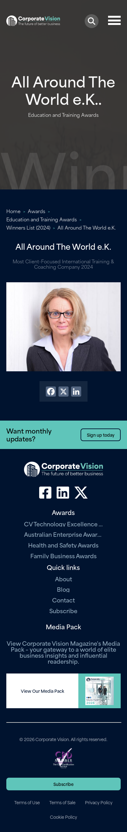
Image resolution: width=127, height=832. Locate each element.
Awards (36, 211)
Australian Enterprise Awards (63, 534)
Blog (63, 589)
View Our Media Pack (42, 690)
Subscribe (63, 611)
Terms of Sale (62, 802)
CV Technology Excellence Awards (63, 524)
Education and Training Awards (41, 219)
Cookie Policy (63, 816)
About (63, 579)
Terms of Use (27, 802)
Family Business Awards (63, 556)
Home (13, 211)
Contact (63, 600)
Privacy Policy (98, 802)
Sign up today (100, 434)
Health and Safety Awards (63, 545)
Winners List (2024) (28, 227)
